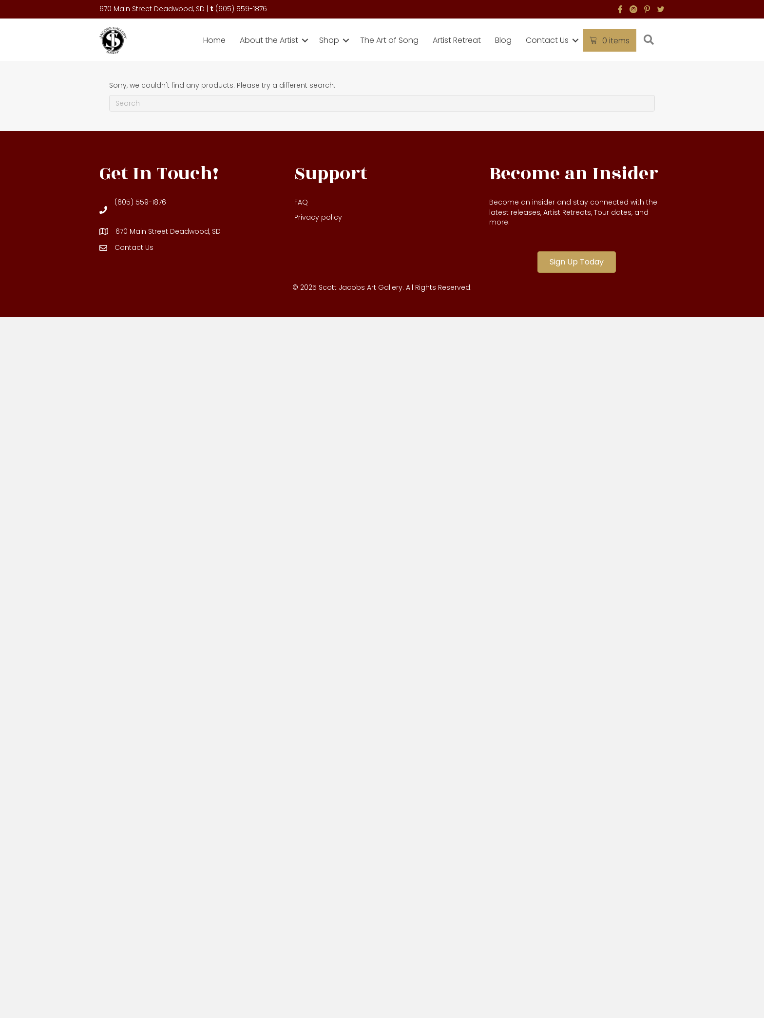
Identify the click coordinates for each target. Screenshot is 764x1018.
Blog (503, 40)
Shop (329, 40)
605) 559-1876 (242, 9)
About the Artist (269, 40)
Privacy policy (318, 217)
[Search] (382, 103)
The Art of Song (389, 40)
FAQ (301, 202)
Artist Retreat (457, 40)
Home (214, 40)
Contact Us (547, 40)
